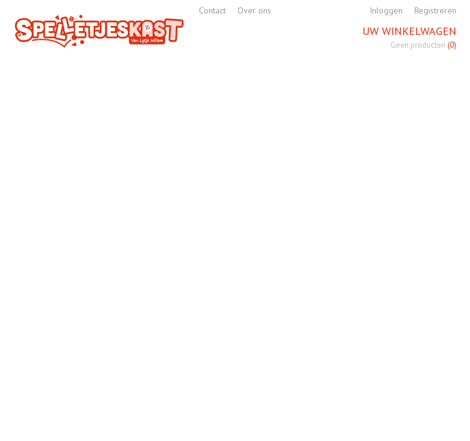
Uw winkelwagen (409, 31)
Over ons (254, 10)
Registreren (435, 10)
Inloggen (386, 10)
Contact (212, 10)
